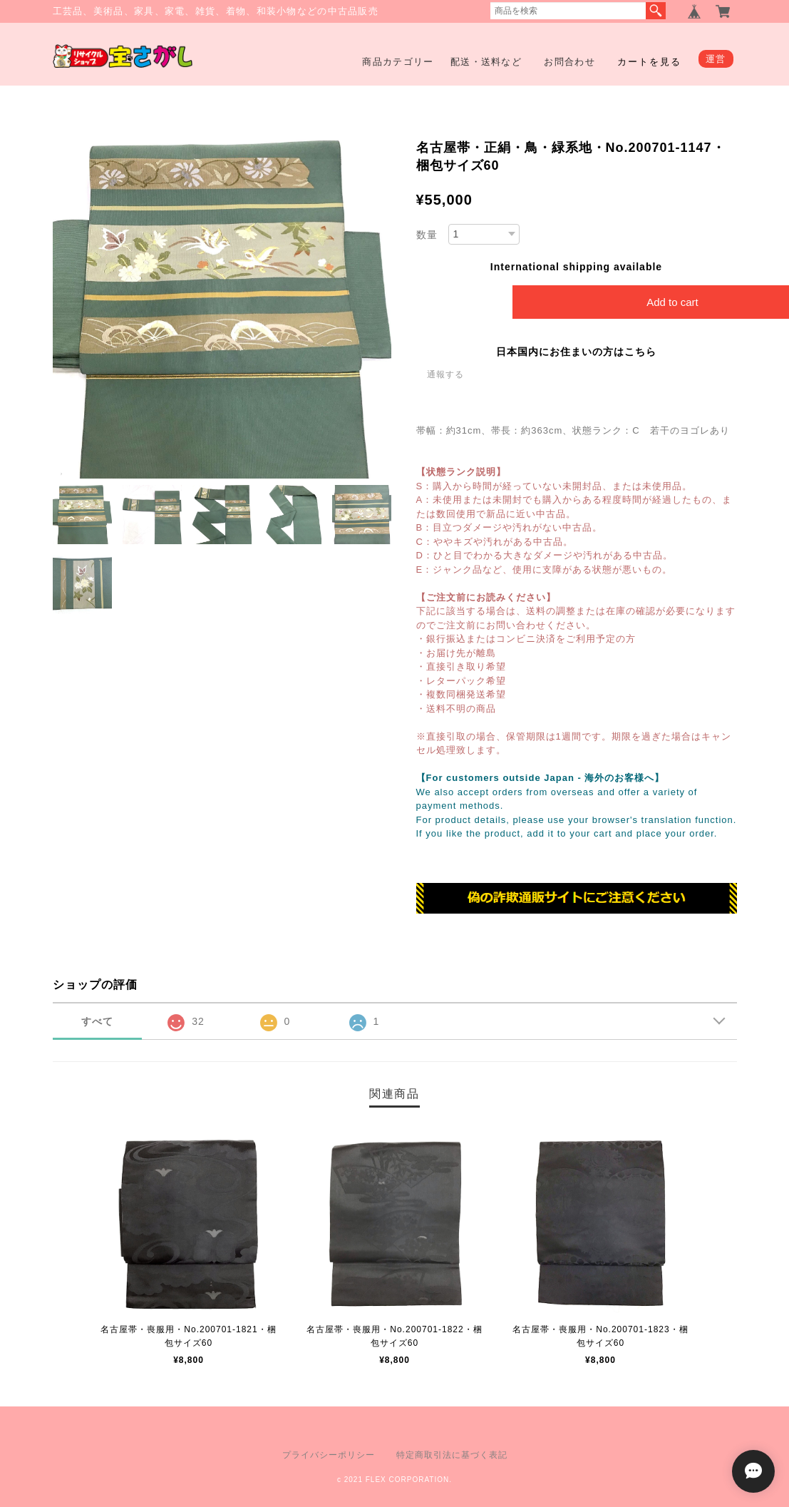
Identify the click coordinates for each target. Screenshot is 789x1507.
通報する (445, 374)
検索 (656, 10)
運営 (716, 58)
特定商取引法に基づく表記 (451, 1455)
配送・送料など (486, 61)
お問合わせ (569, 61)
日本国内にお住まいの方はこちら (576, 351)
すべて (97, 1021)
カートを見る (649, 61)
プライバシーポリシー (328, 1455)
